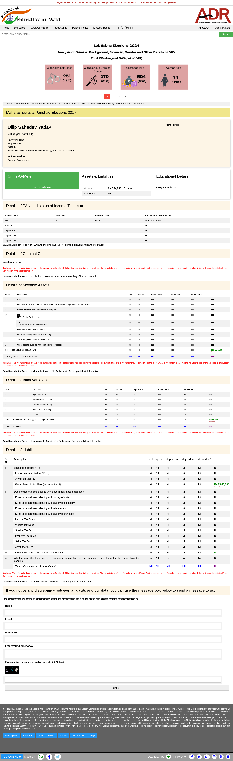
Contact (63, 735)
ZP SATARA (70, 103)
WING (83, 103)
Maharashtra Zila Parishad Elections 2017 (38, 103)
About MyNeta (222, 27)
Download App (156, 756)
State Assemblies (39, 27)
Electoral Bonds (101, 27)
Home (6, 27)
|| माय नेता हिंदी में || (124, 27)
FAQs (92, 735)
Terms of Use (78, 735)
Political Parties (80, 27)
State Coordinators (46, 735)
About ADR (204, 27)
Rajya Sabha (60, 27)
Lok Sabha (19, 27)
